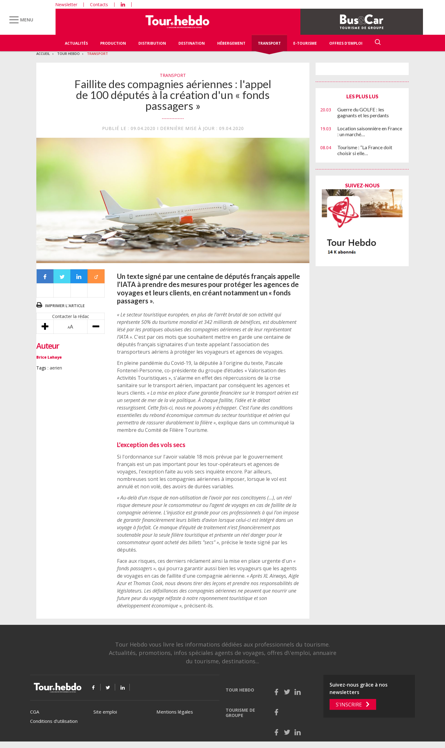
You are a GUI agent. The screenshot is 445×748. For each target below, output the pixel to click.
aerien (56, 368)
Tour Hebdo (68, 53)
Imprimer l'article (65, 305)
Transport (269, 43)
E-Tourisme (305, 43)
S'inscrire (349, 704)
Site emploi (105, 712)
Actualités (76, 43)
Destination (191, 43)
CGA (34, 712)
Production (113, 43)
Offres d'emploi (345, 43)
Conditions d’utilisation (54, 721)
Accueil (43, 53)
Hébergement (231, 43)
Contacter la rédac (70, 316)
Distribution (152, 43)
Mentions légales (174, 712)
